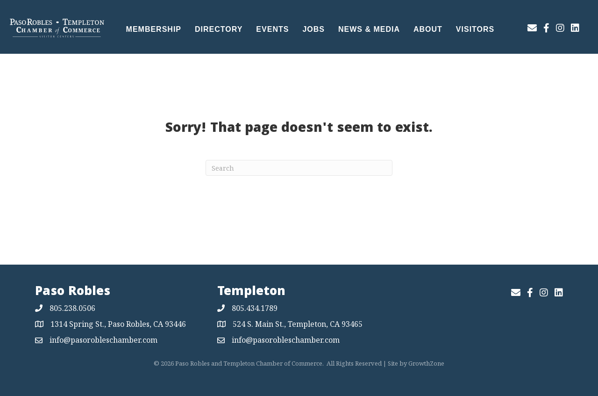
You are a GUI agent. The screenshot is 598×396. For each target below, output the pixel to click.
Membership (153, 29)
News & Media (369, 29)
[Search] (299, 168)
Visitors (475, 29)
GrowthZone (426, 363)
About (427, 29)
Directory (218, 29)
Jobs (313, 29)
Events (272, 29)
